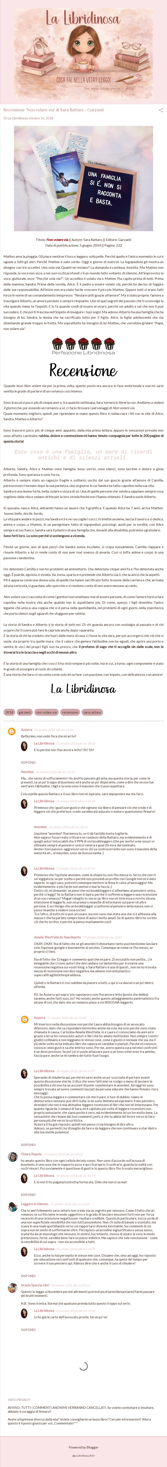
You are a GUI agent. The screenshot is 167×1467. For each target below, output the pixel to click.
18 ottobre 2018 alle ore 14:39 (75, 1175)
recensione (70, 712)
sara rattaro (92, 712)
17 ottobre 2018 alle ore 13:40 (66, 1018)
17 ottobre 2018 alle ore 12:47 (102, 937)
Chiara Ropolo (31, 1154)
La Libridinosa (44, 743)
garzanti (25, 712)
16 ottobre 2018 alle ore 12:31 (53, 730)
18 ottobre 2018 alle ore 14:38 (75, 1310)
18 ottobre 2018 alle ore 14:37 (75, 1071)
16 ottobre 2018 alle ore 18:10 (75, 743)
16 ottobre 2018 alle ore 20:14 (68, 827)
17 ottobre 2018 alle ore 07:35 (75, 868)
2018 (9, 712)
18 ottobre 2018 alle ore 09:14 (70, 1285)
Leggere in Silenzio (34, 1204)
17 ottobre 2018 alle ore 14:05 (69, 1204)
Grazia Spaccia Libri (35, 1285)
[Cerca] (161, 11)
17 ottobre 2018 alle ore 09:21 (63, 1154)
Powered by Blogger (84, 1447)
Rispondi (28, 762)
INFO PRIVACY (19, 1400)
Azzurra (26, 730)
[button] (161, 111)
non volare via (46, 712)
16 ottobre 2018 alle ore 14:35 (55, 772)
